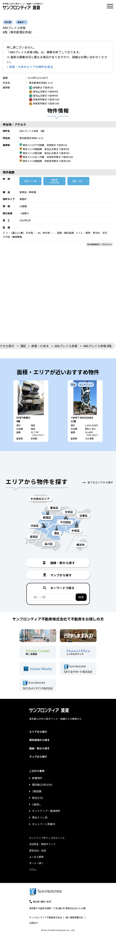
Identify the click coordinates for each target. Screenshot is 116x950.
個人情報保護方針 (74, 917)
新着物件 (37, 778)
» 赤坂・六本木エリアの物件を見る (30, 66)
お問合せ (33, 922)
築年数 (54, 181)
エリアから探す (38, 731)
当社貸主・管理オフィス (42, 844)
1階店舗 (36, 791)
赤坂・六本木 (40, 346)
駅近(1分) (37, 798)
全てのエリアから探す (100, 482)
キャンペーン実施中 (43, 824)
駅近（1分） (78, 181)
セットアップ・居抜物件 (46, 811)
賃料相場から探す (39, 740)
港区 (23, 346)
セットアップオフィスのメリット (47, 838)
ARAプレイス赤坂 (66, 346)
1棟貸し (36, 804)
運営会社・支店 (37, 850)
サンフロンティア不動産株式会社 (45, 917)
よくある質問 (36, 857)
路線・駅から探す (39, 748)
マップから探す (38, 756)
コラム (32, 869)
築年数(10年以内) (42, 784)
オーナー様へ (36, 863)
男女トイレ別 (30, 181)
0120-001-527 (42, 901)
